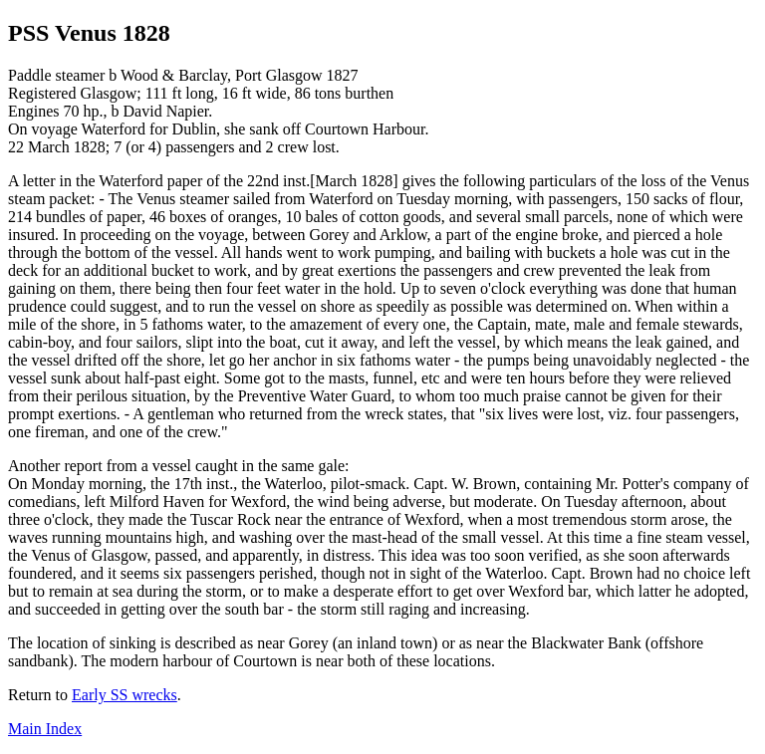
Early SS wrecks (124, 694)
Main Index (45, 728)
